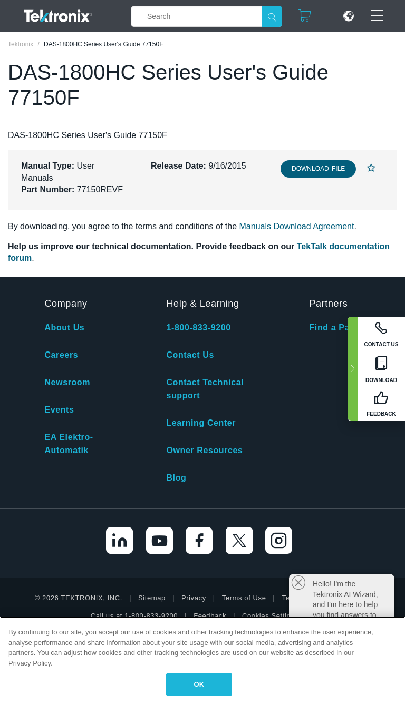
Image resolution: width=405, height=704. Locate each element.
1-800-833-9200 (198, 327)
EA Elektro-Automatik (68, 444)
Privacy (193, 598)
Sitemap (152, 598)
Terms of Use (244, 598)
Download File (318, 168)
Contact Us (190, 354)
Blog (176, 477)
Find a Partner (339, 327)
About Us (64, 327)
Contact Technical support (205, 389)
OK (199, 684)
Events (59, 409)
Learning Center (201, 422)
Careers (61, 354)
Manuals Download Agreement (296, 226)
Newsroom (67, 382)
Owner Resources (204, 450)
